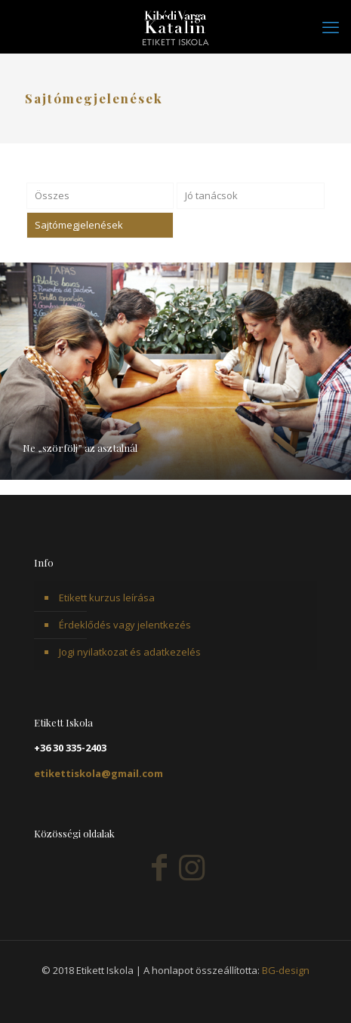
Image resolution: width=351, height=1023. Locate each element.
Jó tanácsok (211, 195)
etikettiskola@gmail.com (98, 773)
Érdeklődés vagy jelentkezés (125, 624)
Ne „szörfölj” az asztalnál (80, 447)
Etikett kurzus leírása (107, 597)
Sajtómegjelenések (79, 225)
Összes (52, 195)
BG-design (285, 970)
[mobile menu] (330, 26)
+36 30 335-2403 (70, 747)
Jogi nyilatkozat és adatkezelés (130, 652)
